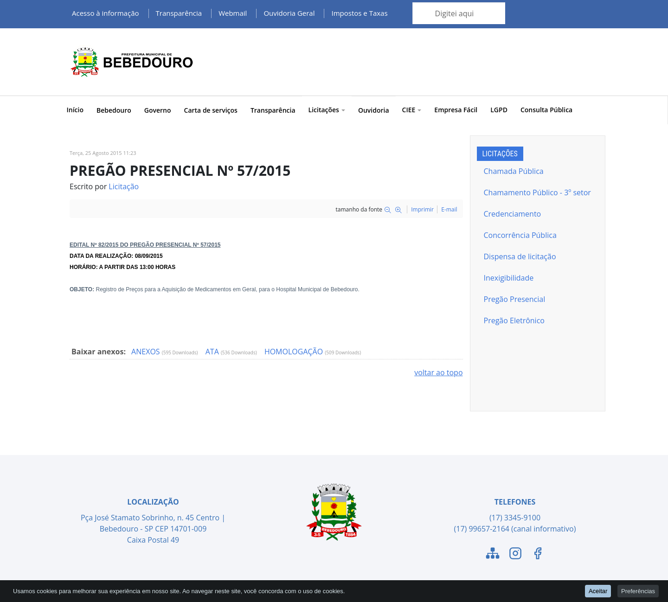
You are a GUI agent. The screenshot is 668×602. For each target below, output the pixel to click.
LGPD (498, 109)
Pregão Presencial (515, 299)
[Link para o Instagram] (515, 555)
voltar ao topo (438, 372)
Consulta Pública (546, 109)
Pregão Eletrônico (514, 320)
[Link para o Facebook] (537, 555)
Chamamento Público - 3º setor (537, 192)
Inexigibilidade (509, 278)
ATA (213, 351)
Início (75, 109)
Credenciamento (512, 214)
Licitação (124, 186)
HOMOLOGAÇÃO (294, 351)
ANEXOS (146, 351)
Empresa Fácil (455, 109)
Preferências (638, 590)
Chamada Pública (514, 171)
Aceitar (598, 590)
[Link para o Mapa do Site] (493, 555)
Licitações (326, 109)
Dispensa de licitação (520, 256)
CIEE (412, 109)
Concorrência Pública (520, 235)
